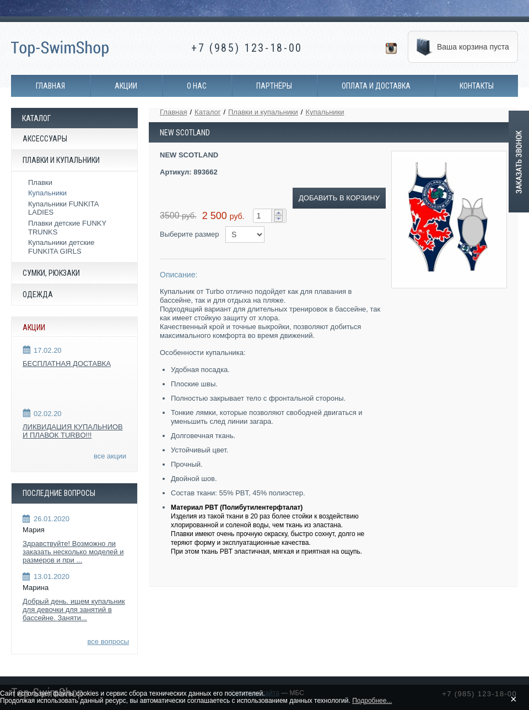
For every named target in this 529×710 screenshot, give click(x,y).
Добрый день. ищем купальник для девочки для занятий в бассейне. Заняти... (74, 609)
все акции (110, 456)
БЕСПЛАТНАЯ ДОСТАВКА (67, 363)
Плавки (40, 182)
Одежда (38, 294)
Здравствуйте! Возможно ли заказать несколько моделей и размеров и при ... (73, 551)
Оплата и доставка (376, 85)
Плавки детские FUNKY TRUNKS (67, 227)
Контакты (477, 85)
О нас (197, 85)
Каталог (207, 112)
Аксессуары (45, 138)
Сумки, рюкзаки (51, 273)
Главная (50, 85)
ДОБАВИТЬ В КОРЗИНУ (339, 198)
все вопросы (108, 641)
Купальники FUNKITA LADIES (63, 208)
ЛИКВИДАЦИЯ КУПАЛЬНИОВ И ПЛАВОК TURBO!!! (73, 431)
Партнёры (274, 85)
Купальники (47, 193)
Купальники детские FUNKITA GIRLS (61, 246)
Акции (126, 85)
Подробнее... (372, 700)
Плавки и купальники (61, 160)
